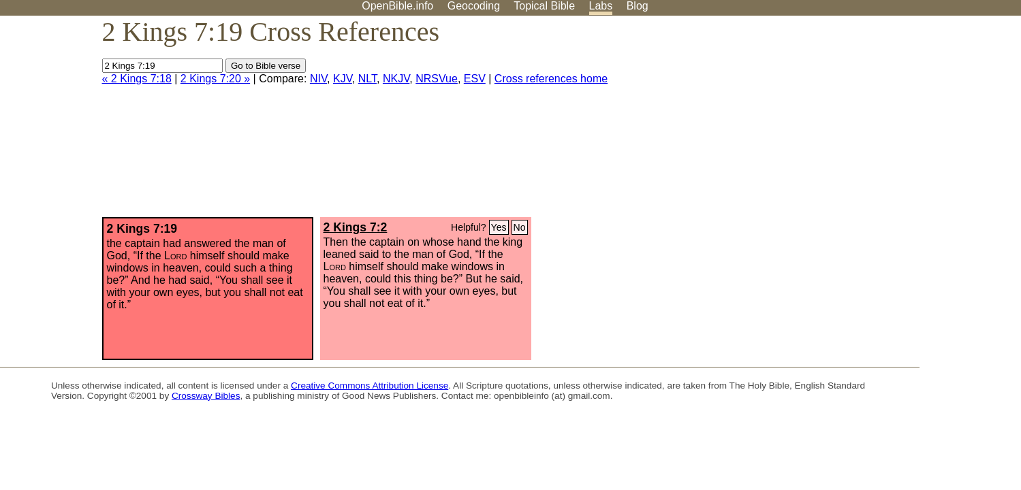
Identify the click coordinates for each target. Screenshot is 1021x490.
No (520, 227)
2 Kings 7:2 (356, 227)
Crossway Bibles (206, 396)
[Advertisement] (883, 122)
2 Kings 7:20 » (215, 78)
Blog (637, 6)
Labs (601, 6)
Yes (499, 227)
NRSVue (436, 78)
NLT (367, 78)
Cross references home (551, 78)
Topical (544, 6)
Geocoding (473, 6)
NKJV (396, 78)
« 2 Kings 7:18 (137, 78)
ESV (475, 78)
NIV (318, 78)
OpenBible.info (397, 6)
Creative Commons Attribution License (369, 385)
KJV (342, 78)
